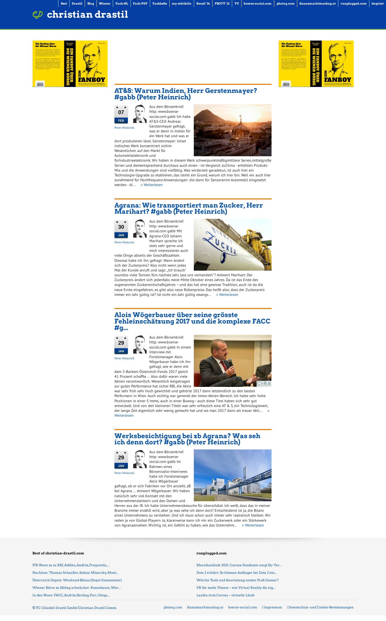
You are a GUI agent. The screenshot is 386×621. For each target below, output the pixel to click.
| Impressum (272, 607)
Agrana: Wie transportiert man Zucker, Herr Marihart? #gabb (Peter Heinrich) (188, 208)
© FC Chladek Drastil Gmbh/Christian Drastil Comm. (74, 608)
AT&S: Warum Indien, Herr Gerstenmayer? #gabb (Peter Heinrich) (185, 94)
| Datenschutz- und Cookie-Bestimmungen (320, 607)
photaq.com (173, 607)
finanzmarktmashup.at (205, 607)
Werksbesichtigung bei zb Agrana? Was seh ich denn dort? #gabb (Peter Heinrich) (187, 439)
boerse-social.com (242, 607)
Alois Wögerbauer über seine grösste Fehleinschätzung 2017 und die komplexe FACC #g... (192, 321)
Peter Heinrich (124, 127)
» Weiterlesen (152, 184)
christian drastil (87, 14)
